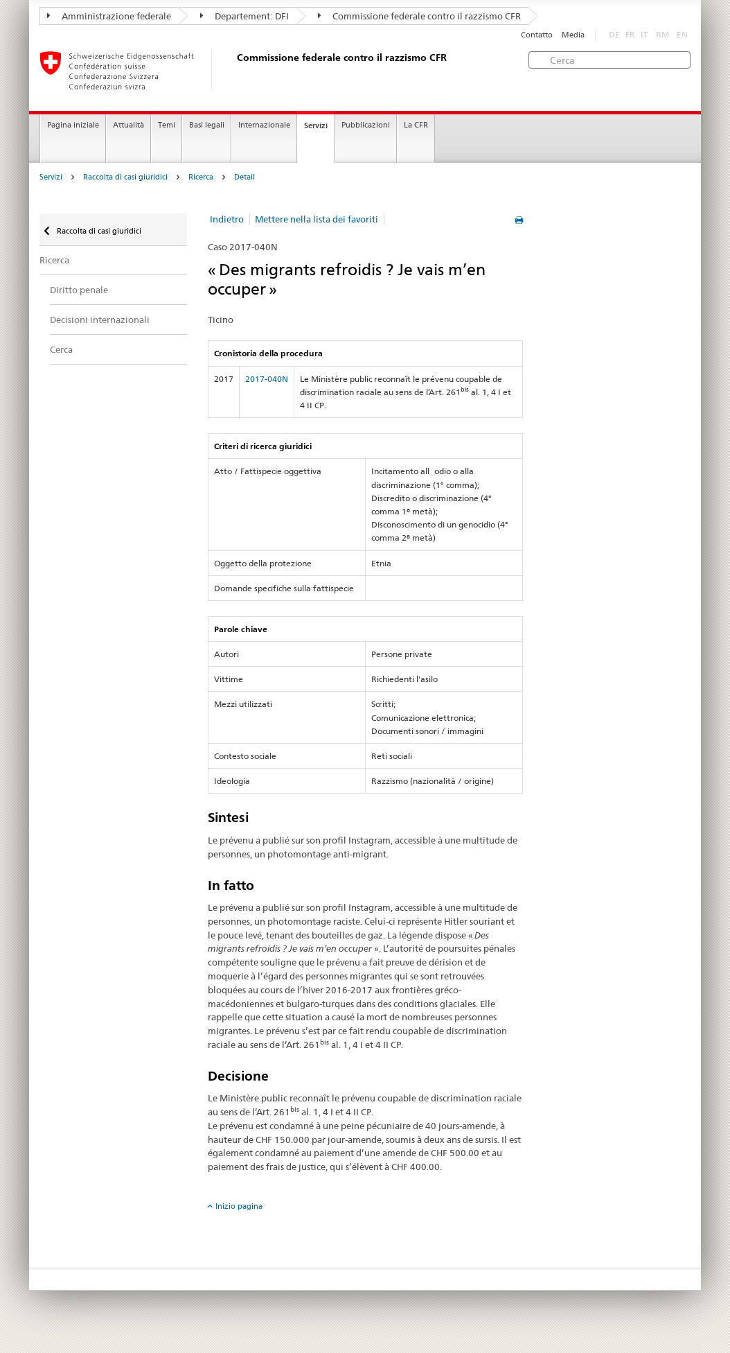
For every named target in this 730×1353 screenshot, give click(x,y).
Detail (244, 177)
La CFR (416, 125)
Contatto (537, 35)
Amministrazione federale (109, 15)
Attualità (128, 125)
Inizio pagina (238, 1206)
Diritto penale (79, 289)
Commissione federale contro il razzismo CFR (419, 15)
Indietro (227, 219)
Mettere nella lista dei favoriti (316, 219)
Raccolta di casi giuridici (125, 177)
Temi (166, 125)
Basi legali (206, 125)
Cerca (61, 349)
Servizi (316, 125)
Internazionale (264, 125)
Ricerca (200, 177)
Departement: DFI (244, 15)
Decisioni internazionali (100, 319)
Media (573, 35)
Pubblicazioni (365, 125)
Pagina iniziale (73, 125)
